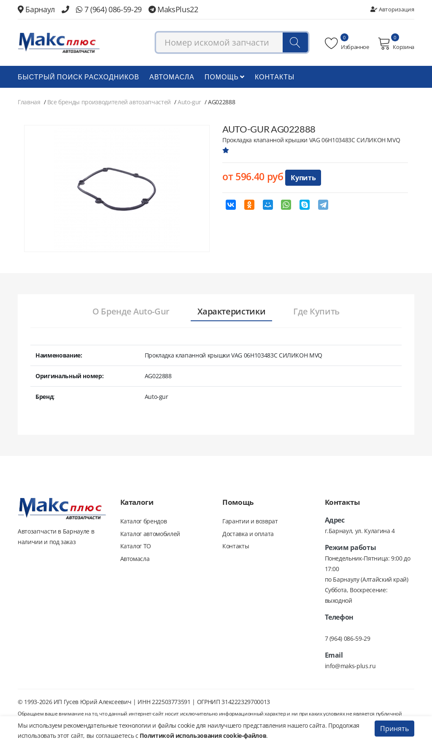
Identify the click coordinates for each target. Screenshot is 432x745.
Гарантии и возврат (250, 521)
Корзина (396, 43)
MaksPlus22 (173, 9)
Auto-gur (189, 102)
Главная (29, 102)
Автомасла (171, 77)
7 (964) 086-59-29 (109, 9)
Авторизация (392, 9)
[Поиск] (295, 43)
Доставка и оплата (248, 534)
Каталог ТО (135, 546)
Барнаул (36, 9)
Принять (394, 728)
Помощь (225, 77)
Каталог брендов (143, 521)
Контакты (274, 77)
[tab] (130, 312)
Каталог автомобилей (150, 534)
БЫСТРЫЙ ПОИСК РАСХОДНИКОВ (78, 77)
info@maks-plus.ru (350, 666)
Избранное (347, 43)
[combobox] (232, 43)
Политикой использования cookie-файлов (203, 735)
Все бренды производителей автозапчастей (109, 102)
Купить (303, 177)
